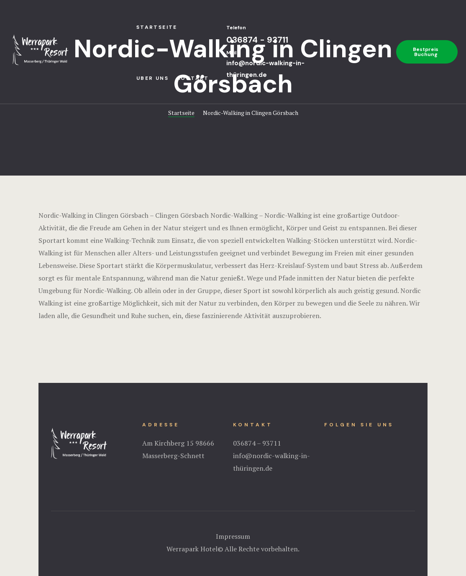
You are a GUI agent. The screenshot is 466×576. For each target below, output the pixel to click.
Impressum (233, 536)
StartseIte (156, 27)
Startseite (181, 113)
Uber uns (152, 78)
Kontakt (193, 78)
